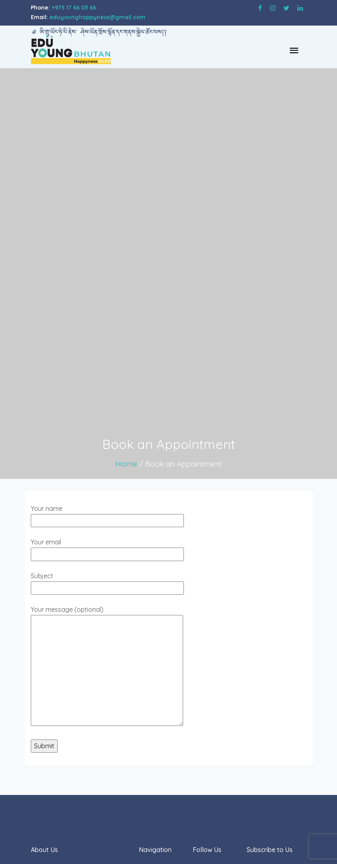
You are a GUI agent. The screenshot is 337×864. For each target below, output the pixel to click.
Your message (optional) (107, 666)
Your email (107, 548)
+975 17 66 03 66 (74, 7)
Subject (107, 582)
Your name (107, 514)
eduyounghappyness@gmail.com (98, 17)
